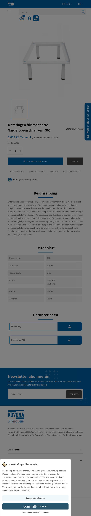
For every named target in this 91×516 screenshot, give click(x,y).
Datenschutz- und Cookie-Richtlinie (35, 512)
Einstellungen (35, 498)
